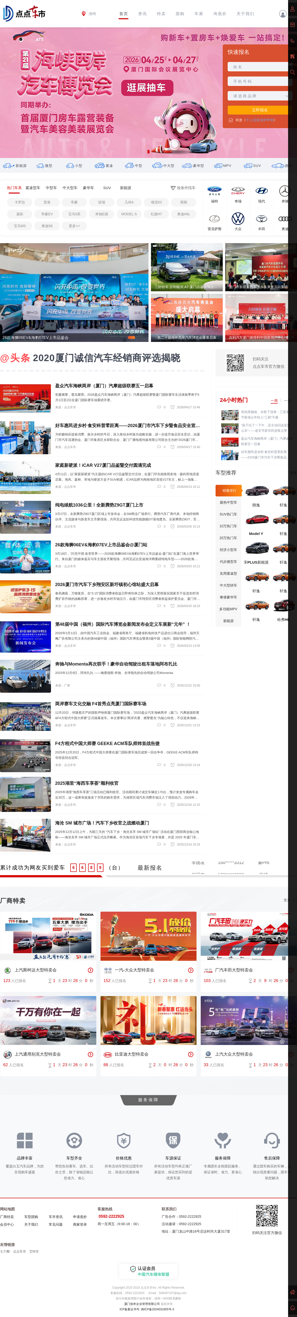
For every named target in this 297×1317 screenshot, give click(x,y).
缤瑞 (101, 202)
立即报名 (260, 110)
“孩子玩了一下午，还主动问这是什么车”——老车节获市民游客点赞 (265, 427)
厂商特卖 (7, 1217)
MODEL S (129, 214)
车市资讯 (56, 1217)
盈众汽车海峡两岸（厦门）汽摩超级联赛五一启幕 (267, 441)
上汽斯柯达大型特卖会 (30, 970)
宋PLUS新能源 (256, 562)
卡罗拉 (20, 202)
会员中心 (7, 1224)
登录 (288, 13)
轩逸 (283, 505)
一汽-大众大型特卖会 (128, 970)
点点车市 (19, 1251)
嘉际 (19, 214)
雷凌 (47, 202)
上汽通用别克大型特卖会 (32, 1054)
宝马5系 (74, 214)
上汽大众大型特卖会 (228, 1054)
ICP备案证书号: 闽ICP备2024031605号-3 (147, 1309)
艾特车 (34, 1251)
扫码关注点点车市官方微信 (268, 363)
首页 (123, 14)
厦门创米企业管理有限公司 (142, 1304)
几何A (129, 202)
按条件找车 (183, 188)
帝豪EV (47, 214)
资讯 (142, 14)
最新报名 (150, 868)
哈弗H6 (283, 619)
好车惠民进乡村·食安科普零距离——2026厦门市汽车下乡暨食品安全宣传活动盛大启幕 (265, 455)
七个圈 (5, 1251)
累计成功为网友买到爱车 (32, 868)
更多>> (74, 226)
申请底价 (80, 1217)
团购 (180, 14)
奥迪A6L (183, 214)
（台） (115, 868)
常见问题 (56, 1224)
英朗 (183, 202)
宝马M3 (19, 226)
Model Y (256, 533)
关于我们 (245, 14)
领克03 (156, 202)
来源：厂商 (62, 685)
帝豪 (74, 202)
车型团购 (31, 1217)
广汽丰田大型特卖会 (228, 970)
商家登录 (80, 1224)
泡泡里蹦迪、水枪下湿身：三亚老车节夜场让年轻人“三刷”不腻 (267, 414)
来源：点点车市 (65, 407)
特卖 (161, 14)
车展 (199, 14)
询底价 (220, 14)
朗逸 (256, 505)
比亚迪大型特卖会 (125, 1054)
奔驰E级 (101, 214)
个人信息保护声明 (260, 120)
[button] (148, 152)
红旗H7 (156, 214)
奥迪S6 (47, 226)
